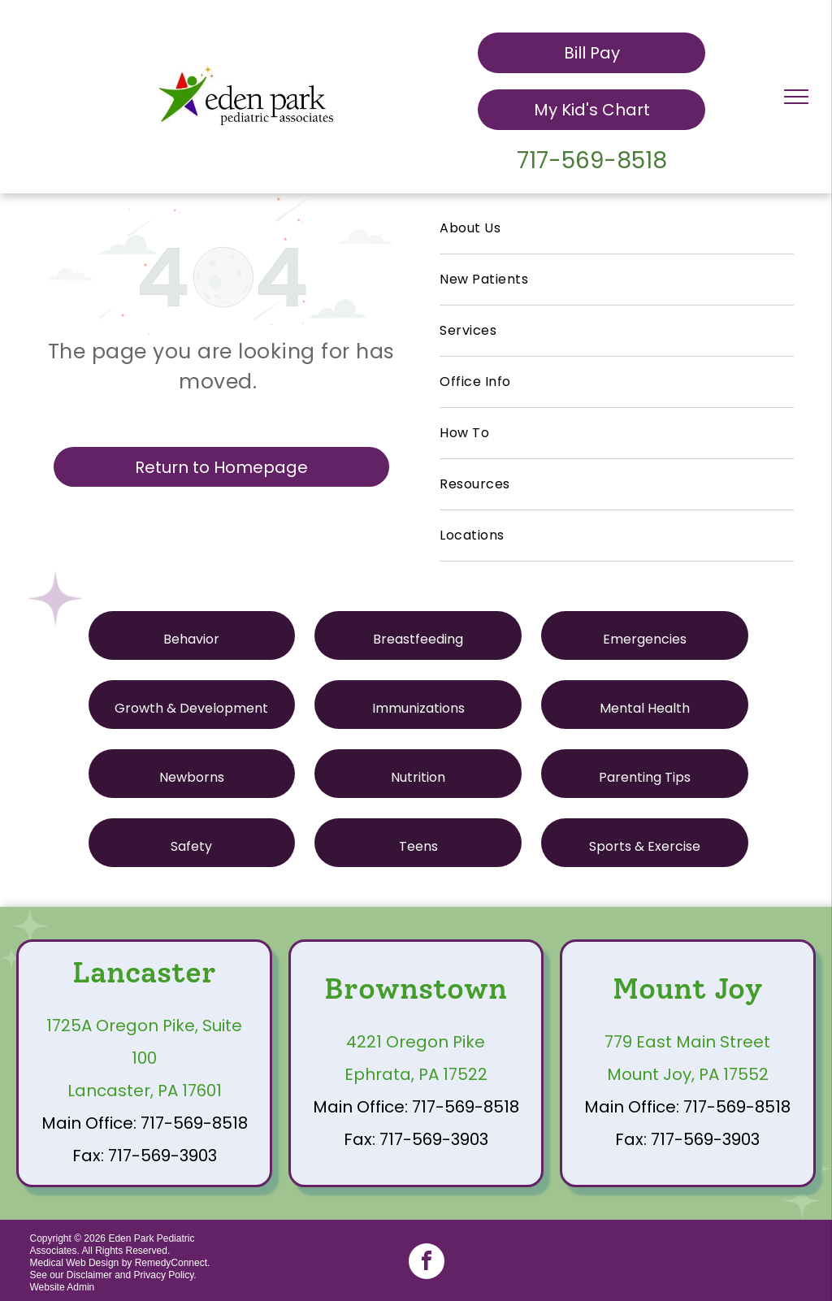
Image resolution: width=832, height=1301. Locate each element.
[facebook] (426, 1263)
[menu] (796, 97)
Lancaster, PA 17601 (144, 1090)
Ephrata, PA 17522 (416, 1074)
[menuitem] (617, 228)
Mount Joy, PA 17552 (688, 1074)
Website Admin (61, 1287)
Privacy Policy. (165, 1275)
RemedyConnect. (172, 1262)
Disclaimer (89, 1275)
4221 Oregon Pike (415, 1041)
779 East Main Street (687, 1041)
